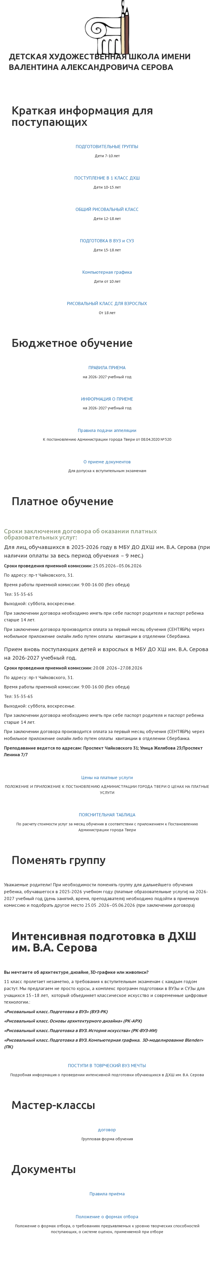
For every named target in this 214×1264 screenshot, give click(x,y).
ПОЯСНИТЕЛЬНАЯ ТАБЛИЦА (107, 814)
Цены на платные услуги (107, 777)
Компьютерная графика (107, 272)
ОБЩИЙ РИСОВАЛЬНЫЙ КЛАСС (107, 209)
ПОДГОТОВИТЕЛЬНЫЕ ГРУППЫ (107, 146)
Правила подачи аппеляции (107, 430)
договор (107, 1129)
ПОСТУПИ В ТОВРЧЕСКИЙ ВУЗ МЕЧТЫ (107, 1065)
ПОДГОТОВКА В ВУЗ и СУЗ (107, 240)
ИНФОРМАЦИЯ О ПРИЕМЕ (107, 399)
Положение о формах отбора (107, 1216)
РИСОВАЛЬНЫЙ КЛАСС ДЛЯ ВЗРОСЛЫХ (107, 303)
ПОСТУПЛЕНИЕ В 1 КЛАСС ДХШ (107, 178)
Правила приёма (107, 1193)
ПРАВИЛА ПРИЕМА (107, 367)
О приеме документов (107, 461)
